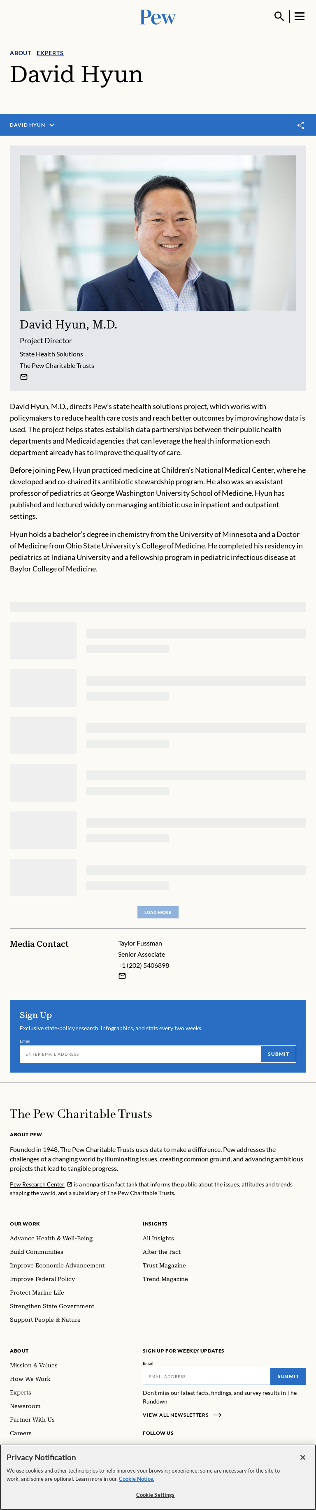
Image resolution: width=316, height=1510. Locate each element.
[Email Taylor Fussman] (122, 976)
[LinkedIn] (174, 1448)
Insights (155, 1224)
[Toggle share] (301, 125)
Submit (278, 1054)
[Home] (81, 1113)
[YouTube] (198, 1448)
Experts (50, 52)
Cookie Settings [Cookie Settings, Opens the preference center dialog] (155, 1499)
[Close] (303, 1462)
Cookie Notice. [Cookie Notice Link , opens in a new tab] (136, 1483)
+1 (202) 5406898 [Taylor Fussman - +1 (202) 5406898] (143, 965)
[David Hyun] (24, 377)
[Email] (140, 1054)
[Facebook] (148, 1448)
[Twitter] (186, 1448)
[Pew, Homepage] (158, 16)
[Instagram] (161, 1448)
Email (25, 1041)
